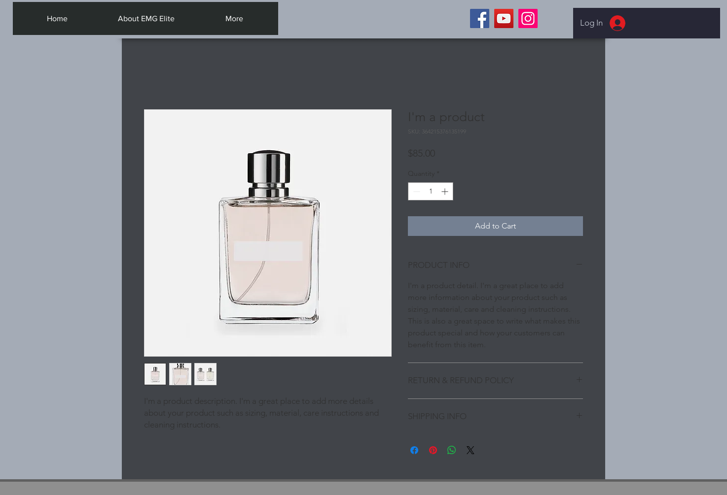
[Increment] (445, 191)
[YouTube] (503, 18)
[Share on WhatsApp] (452, 450)
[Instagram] (528, 18)
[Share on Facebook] (414, 450)
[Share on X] (470, 450)
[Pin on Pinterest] (433, 450)
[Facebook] (479, 18)
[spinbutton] (430, 191)
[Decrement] (415, 191)
